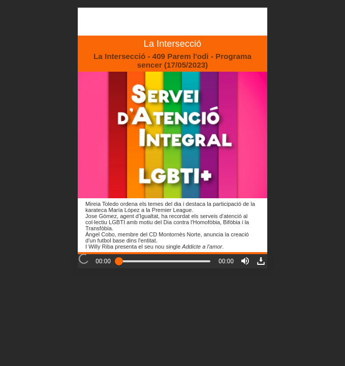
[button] (245, 261)
